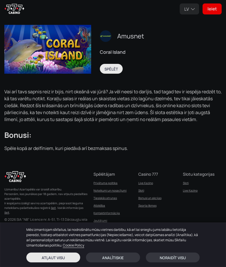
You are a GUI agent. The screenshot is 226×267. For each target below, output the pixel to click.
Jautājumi (100, 220)
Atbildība (99, 205)
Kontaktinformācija (106, 213)
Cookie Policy (73, 245)
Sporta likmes (147, 205)
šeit (53, 208)
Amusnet (130, 36)
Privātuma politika (105, 183)
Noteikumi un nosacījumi (109, 190)
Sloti (141, 190)
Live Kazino (145, 183)
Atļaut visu (53, 257)
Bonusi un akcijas (149, 198)
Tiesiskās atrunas (105, 198)
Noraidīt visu (173, 257)
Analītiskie (113, 257)
